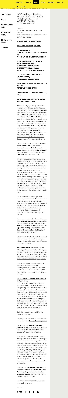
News (3, 19)
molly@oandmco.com (38, 35)
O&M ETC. (60, 2)
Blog (35, 2)
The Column (6, 14)
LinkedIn (33, 392)
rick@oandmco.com (23, 35)
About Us (19, 2)
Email (38, 392)
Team (42, 2)
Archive (4, 47)
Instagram (24, 6)
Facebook (21, 6)
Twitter (18, 6)
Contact (51, 2)
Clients (28, 2)
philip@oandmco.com (24, 37)
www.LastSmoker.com (24, 383)
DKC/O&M (22, 23)
